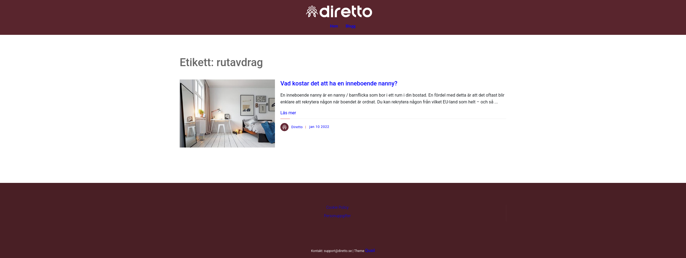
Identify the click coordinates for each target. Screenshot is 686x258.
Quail (370, 250)
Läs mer (288, 112)
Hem (334, 26)
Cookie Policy (337, 207)
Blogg (351, 26)
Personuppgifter (337, 216)
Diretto (297, 127)
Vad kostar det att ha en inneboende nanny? (338, 83)
